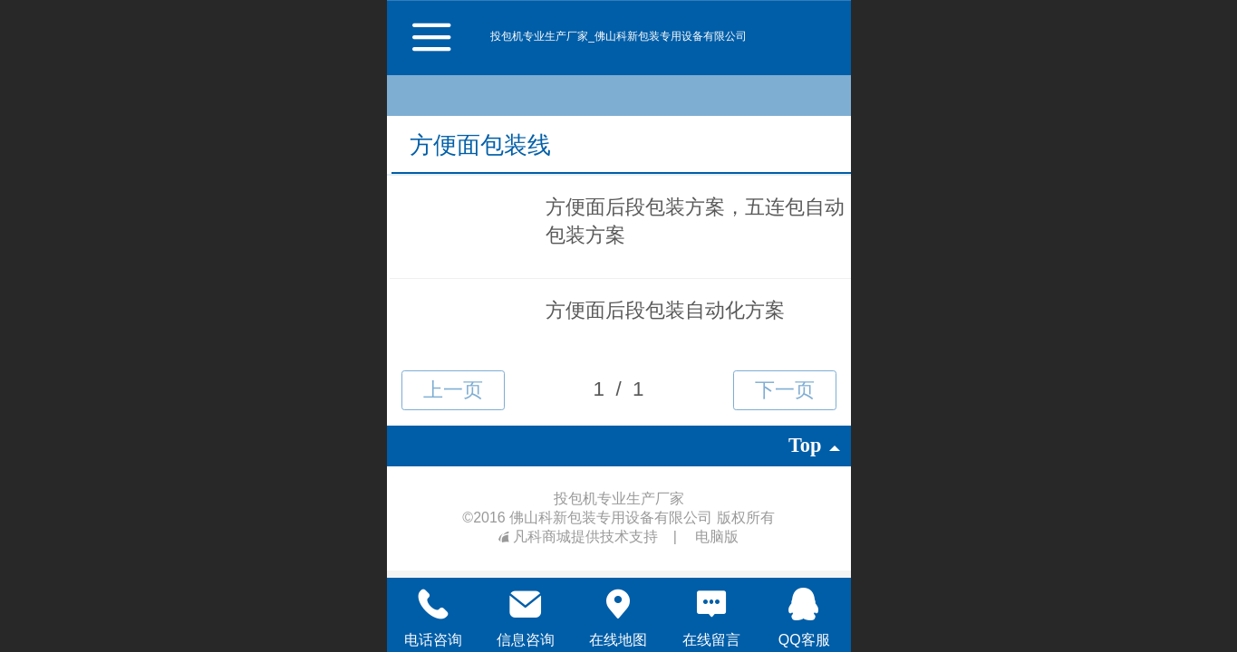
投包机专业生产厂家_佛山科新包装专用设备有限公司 (618, 36)
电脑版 (717, 536)
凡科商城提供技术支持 (580, 536)
